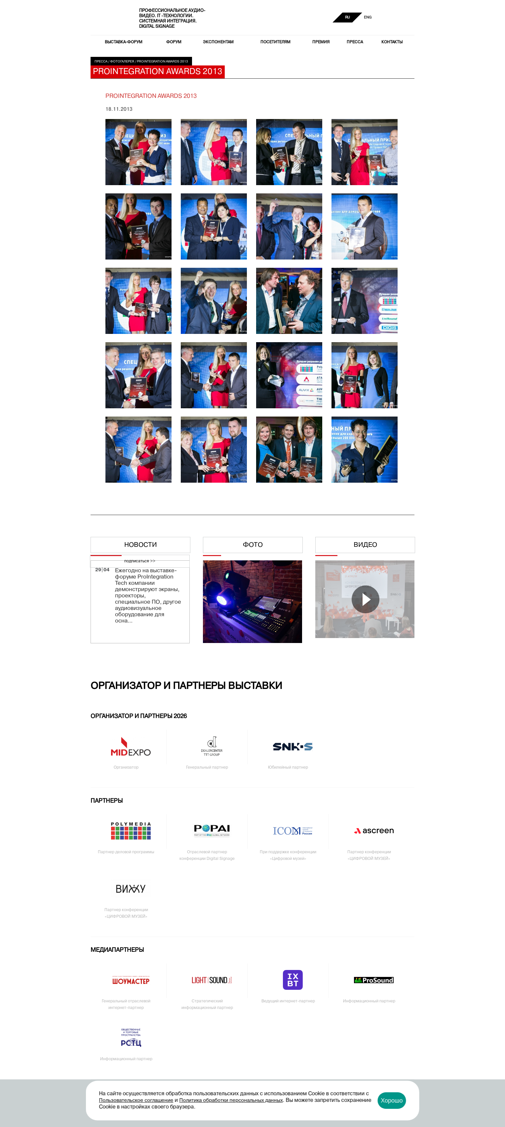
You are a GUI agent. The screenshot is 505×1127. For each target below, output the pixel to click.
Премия (321, 42)
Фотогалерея (122, 61)
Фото (253, 545)
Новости (140, 545)
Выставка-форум (123, 42)
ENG (367, 17)
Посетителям (275, 42)
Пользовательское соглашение (136, 1100)
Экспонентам (218, 42)
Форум (173, 42)
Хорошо (392, 1100)
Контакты (392, 42)
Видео (365, 545)
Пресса (355, 42)
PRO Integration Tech (111, 18)
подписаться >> (139, 561)
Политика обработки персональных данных (231, 1100)
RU (347, 17)
